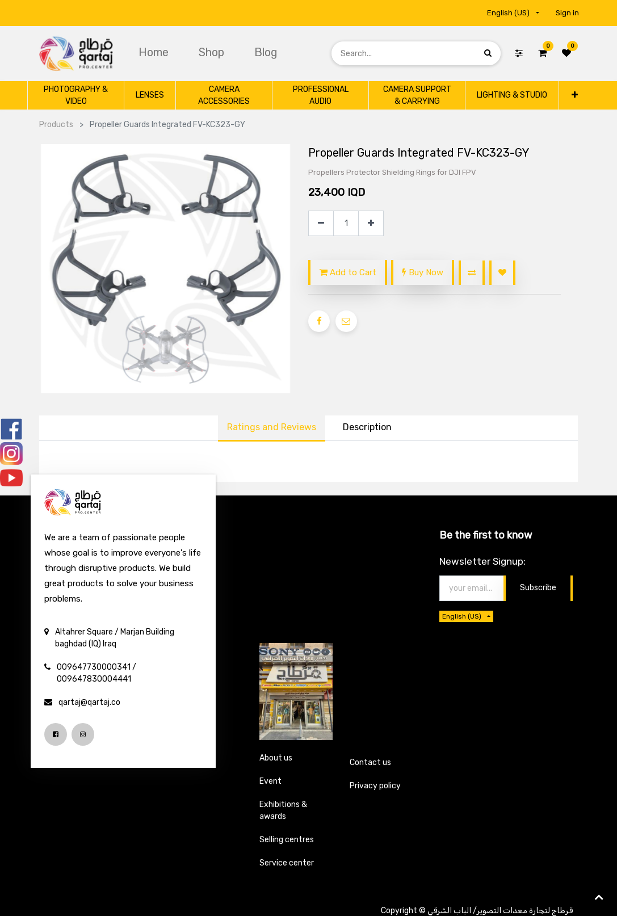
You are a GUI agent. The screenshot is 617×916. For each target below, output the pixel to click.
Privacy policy (375, 786)
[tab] (367, 428)
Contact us (370, 762)
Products (56, 124)
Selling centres (286, 839)
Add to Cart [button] (348, 272)
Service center (286, 863)
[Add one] (371, 223)
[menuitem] (155, 52)
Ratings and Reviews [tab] (271, 427)
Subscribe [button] (538, 588)
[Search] (488, 53)
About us (275, 758)
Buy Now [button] (422, 272)
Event (270, 781)
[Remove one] (321, 223)
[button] (574, 95)
